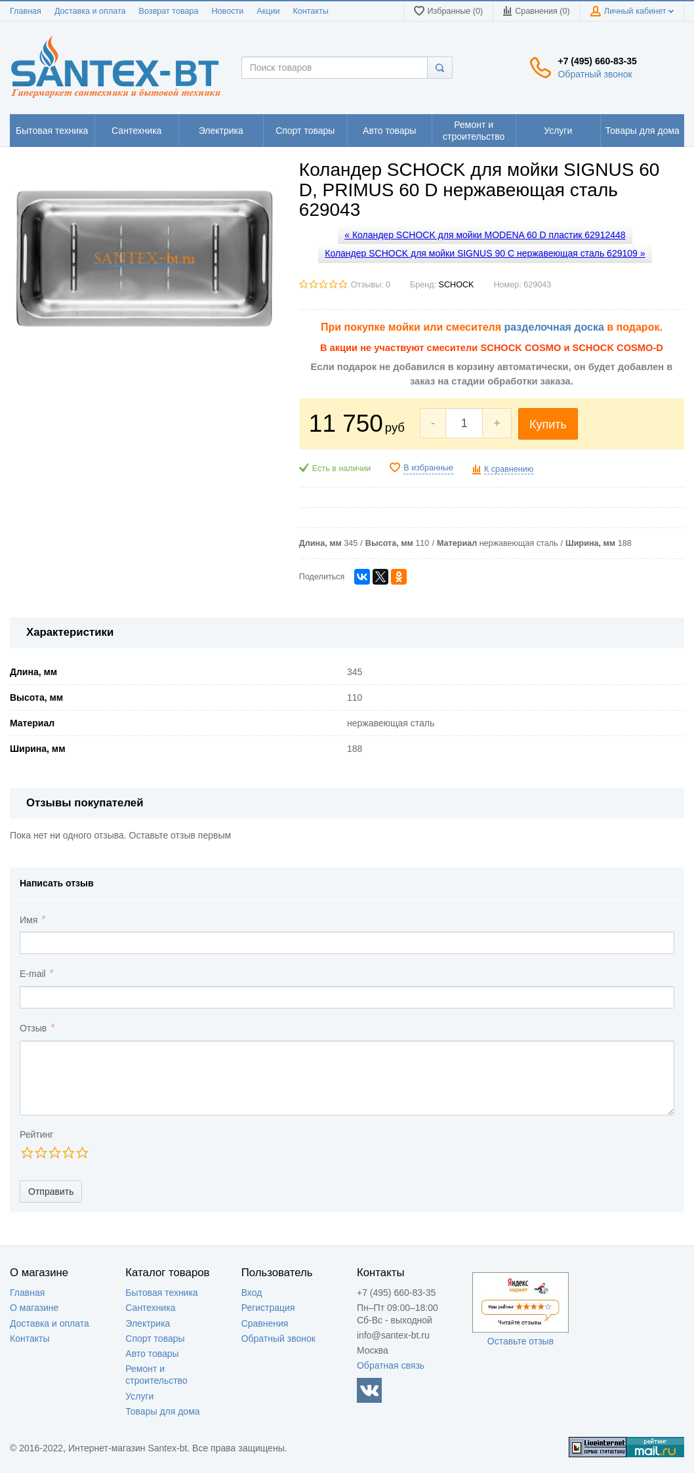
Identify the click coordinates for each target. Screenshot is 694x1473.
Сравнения (265, 1323)
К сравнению (508, 469)
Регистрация (268, 1307)
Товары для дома (162, 1411)
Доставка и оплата (90, 11)
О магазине (34, 1307)
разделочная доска (554, 327)
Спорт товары (154, 1338)
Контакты (310, 11)
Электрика (147, 1323)
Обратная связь (390, 1365)
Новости (228, 11)
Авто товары (151, 1353)
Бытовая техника (161, 1292)
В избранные (428, 467)
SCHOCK (456, 284)
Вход (251, 1292)
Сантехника (150, 1307)
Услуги (139, 1396)
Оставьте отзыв (520, 1341)
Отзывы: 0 (370, 284)
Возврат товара (169, 11)
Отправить (50, 1191)
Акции (267, 11)
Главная (25, 11)
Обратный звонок (595, 74)
